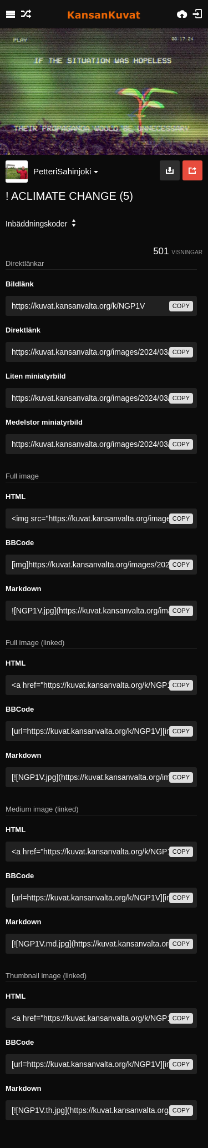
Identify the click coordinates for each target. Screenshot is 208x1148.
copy (181, 306)
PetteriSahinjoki (65, 171)
